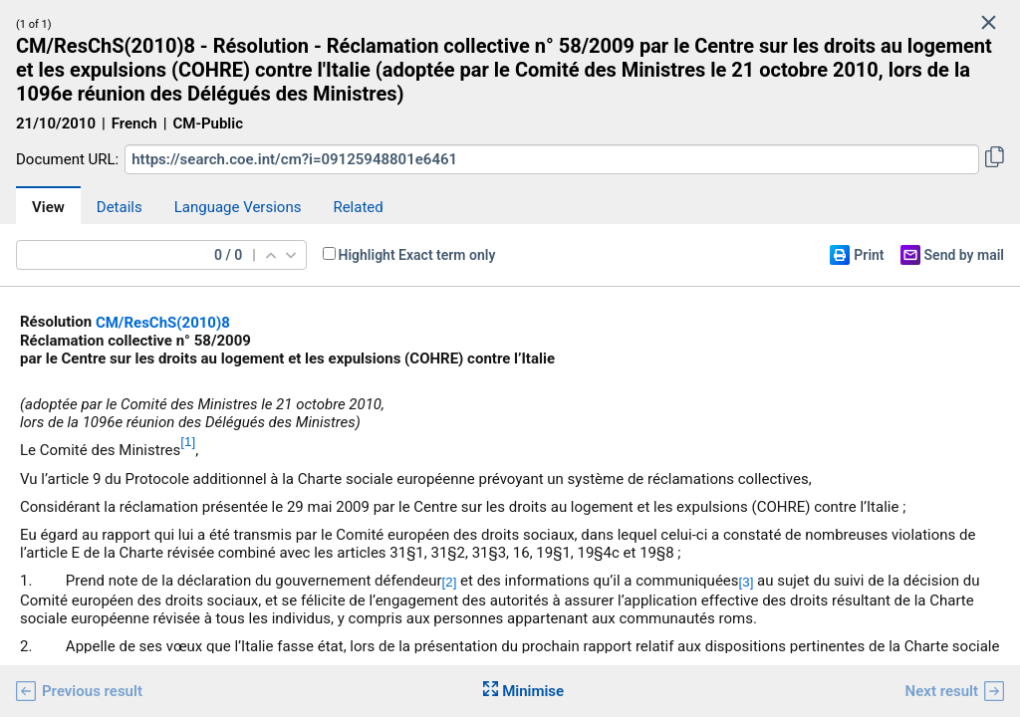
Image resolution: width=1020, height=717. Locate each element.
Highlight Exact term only (417, 255)
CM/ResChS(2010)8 (163, 323)
